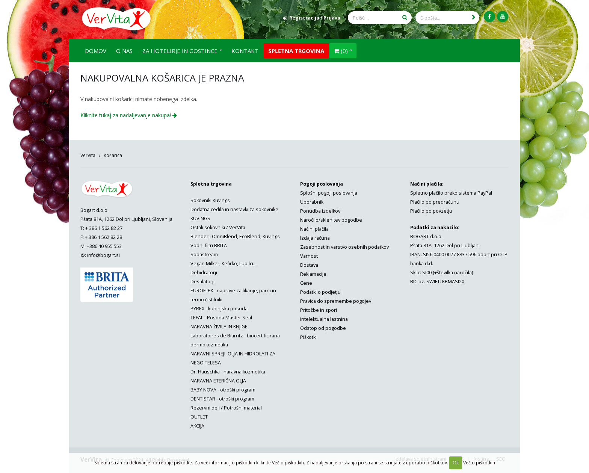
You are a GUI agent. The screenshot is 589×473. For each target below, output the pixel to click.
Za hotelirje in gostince (179, 49)
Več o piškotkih (479, 462)
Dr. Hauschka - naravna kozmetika (227, 370)
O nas (124, 49)
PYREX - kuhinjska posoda (219, 307)
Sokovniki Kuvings (210, 199)
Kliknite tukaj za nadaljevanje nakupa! (128, 114)
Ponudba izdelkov (320, 210)
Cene (306, 282)
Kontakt (244, 49)
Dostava (309, 264)
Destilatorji (202, 280)
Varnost (309, 255)
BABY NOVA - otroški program (222, 388)
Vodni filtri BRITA (208, 244)
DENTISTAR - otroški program (222, 397)
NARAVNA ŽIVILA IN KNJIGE (219, 325)
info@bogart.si (103, 254)
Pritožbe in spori (318, 309)
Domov (95, 49)
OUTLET (199, 416)
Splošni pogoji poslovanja (328, 192)
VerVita (87, 154)
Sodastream (204, 253)
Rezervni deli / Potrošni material (226, 406)
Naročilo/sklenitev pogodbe (331, 219)
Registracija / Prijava (311, 18)
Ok (456, 462)
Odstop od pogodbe (323, 327)
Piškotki (308, 336)
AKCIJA (197, 425)
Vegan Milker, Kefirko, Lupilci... (223, 262)
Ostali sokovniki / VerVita (217, 226)
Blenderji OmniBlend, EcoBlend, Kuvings (235, 235)
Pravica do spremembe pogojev (335, 300)
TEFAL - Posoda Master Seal (221, 316)
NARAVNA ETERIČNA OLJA (218, 379)
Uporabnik (311, 201)
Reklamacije (313, 273)
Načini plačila (314, 228)
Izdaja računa (315, 237)
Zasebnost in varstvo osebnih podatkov (344, 246)
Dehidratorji (203, 271)
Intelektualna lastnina (324, 318)
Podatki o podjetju (320, 291)
